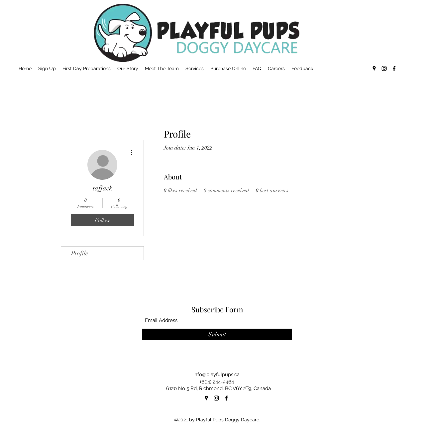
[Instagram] (384, 68)
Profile (79, 253)
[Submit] (217, 334)
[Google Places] (374, 68)
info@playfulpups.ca (216, 374)
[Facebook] (394, 68)
